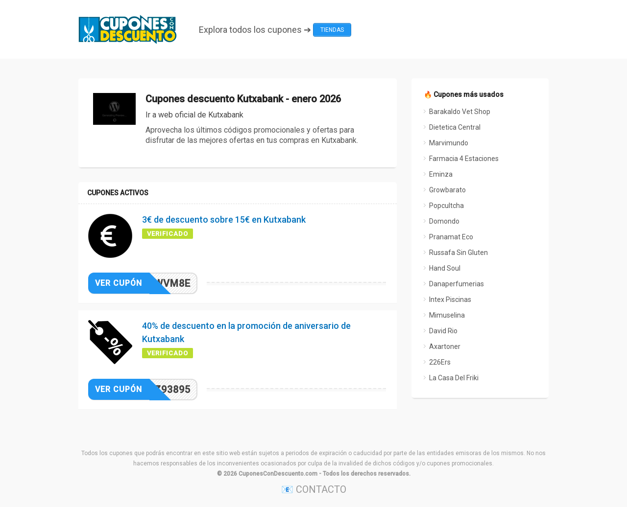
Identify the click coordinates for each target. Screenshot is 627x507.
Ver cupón (118, 283)
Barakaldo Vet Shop (459, 111)
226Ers (440, 362)
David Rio (443, 331)
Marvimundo (448, 143)
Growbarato (447, 190)
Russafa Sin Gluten (458, 252)
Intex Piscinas (450, 299)
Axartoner (444, 346)
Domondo (444, 221)
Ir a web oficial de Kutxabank (194, 114)
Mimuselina (447, 315)
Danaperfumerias (456, 284)
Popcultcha (446, 205)
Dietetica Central (455, 127)
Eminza (441, 174)
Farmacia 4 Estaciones (464, 158)
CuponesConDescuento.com (278, 473)
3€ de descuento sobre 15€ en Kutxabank (224, 219)
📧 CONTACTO (313, 489)
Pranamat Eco (451, 237)
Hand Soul (444, 268)
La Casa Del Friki (454, 378)
